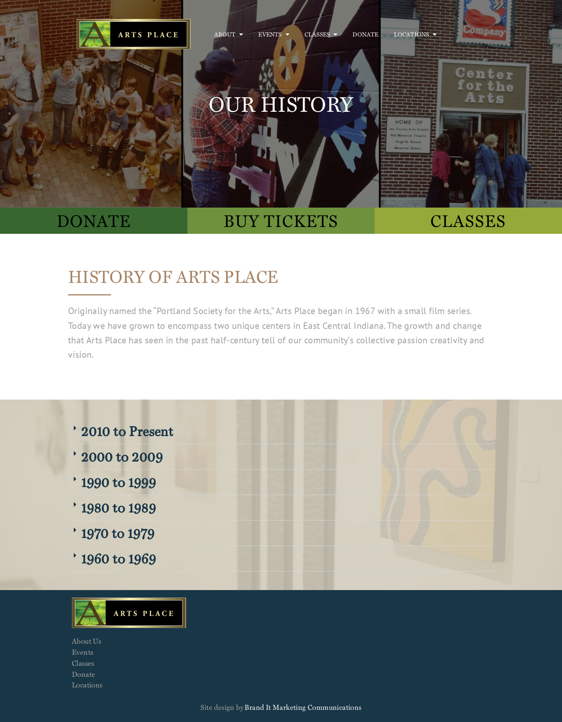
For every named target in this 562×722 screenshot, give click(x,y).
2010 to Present (127, 431)
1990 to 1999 (118, 482)
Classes (321, 34)
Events (273, 34)
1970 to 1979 (117, 533)
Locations (415, 34)
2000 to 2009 (122, 456)
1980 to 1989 (118, 507)
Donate (365, 34)
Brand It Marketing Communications (302, 707)
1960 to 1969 (118, 558)
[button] (281, 431)
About (228, 34)
